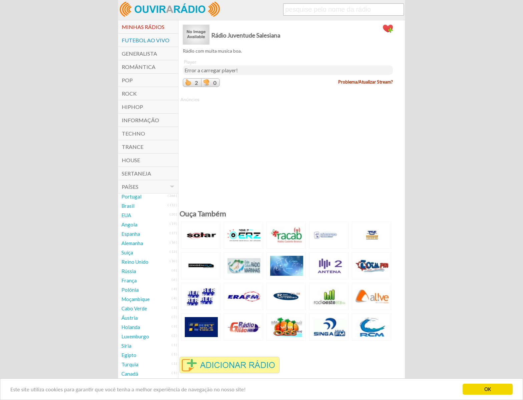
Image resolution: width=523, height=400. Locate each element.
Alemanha (132, 243)
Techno (133, 133)
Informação (140, 120)
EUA (126, 215)
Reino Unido (134, 262)
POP (127, 80)
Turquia (129, 364)
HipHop (132, 107)
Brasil (127, 206)
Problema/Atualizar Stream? (365, 82)
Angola (129, 224)
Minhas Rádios (143, 27)
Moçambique (135, 299)
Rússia (128, 271)
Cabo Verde (134, 308)
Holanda (130, 327)
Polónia (130, 290)
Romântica (138, 67)
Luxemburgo (135, 336)
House (131, 160)
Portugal (131, 197)
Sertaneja (136, 173)
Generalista (139, 53)
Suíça (127, 252)
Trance (132, 147)
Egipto (128, 355)
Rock (129, 93)
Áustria (129, 318)
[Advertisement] (287, 149)
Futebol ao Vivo (145, 40)
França (129, 280)
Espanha (130, 234)
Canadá (129, 374)
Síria (126, 346)
